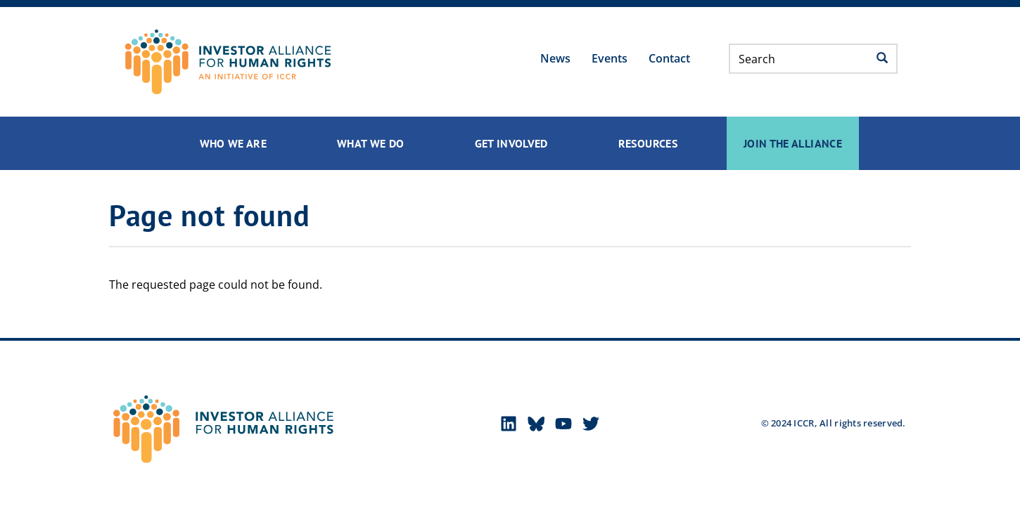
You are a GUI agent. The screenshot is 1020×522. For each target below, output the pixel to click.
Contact (669, 58)
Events (609, 58)
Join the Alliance (793, 143)
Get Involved (511, 143)
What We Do (370, 143)
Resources (647, 143)
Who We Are (233, 143)
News (555, 58)
